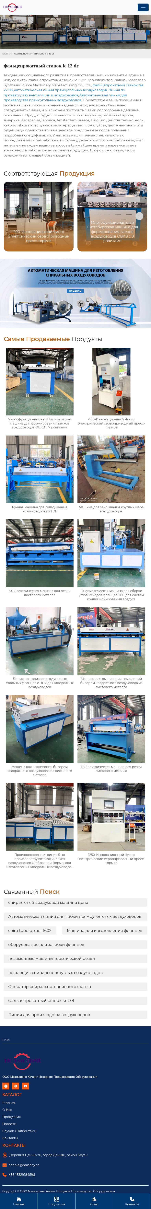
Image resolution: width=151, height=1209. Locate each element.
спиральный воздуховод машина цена (48, 902)
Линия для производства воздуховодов (49, 1014)
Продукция (11, 1117)
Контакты (10, 1138)
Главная (7, 53)
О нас (94, 1201)
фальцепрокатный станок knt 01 (41, 1000)
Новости (9, 1124)
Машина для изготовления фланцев (104, 930)
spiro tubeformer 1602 (29, 930)
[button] (139, 216)
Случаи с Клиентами (19, 1131)
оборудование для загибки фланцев (46, 944)
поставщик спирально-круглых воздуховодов (55, 972)
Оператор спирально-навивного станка (49, 986)
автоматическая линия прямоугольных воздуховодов (60, 90)
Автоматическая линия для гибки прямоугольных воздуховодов (74, 916)
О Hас (7, 1110)
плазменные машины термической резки (51, 958)
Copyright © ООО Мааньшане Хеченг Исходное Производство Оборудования (58, 1191)
